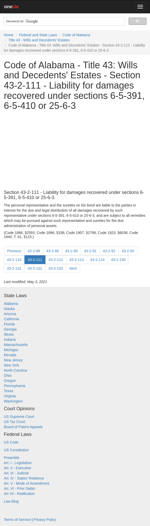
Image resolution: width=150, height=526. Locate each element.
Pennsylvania (14, 386)
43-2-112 (56, 260)
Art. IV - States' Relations (24, 478)
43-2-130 (118, 260)
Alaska (9, 309)
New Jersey (13, 360)
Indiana (10, 339)
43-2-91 (90, 251)
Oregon (10, 381)
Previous (14, 251)
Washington (13, 401)
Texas (8, 391)
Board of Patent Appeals (23, 427)
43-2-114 (97, 260)
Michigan (11, 350)
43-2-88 (33, 251)
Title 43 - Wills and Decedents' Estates (39, 40)
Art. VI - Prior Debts (19, 488)
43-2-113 (76, 260)
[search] (63, 21)
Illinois (9, 334)
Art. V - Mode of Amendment (26, 483)
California (11, 319)
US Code (11, 442)
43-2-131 (14, 268)
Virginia (10, 396)
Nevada (10, 355)
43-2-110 (14, 260)
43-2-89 (52, 251)
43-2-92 (109, 251)
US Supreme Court (19, 417)
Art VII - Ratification (19, 494)
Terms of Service (17, 520)
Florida (9, 324)
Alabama (11, 304)
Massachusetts (16, 345)
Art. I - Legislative (18, 463)
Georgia (10, 329)
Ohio (8, 375)
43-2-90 (71, 251)
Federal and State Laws (38, 35)
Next (73, 268)
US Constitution (16, 450)
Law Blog (11, 501)
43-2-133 (56, 268)
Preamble (11, 458)
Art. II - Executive (17, 468)
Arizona (10, 314)
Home (8, 35)
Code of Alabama (76, 35)
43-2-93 (128, 251)
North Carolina (15, 370)
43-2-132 (35, 268)
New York (11, 365)
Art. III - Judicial (16, 473)
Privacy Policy (45, 520)
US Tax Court (14, 422)
